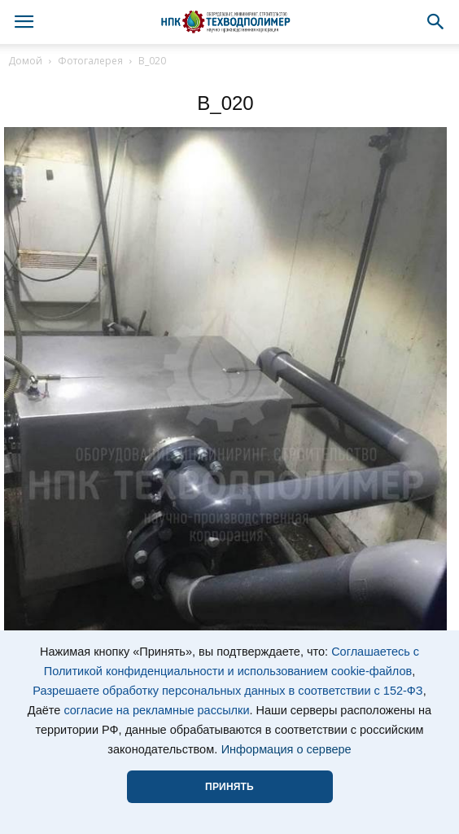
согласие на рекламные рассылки (156, 710)
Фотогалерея (90, 61)
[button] (436, 22)
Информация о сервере (286, 749)
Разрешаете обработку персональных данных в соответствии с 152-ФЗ (227, 690)
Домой (25, 61)
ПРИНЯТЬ (229, 786)
